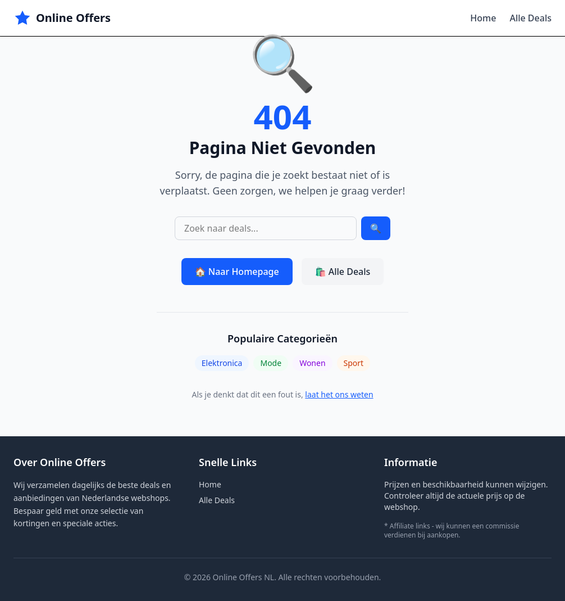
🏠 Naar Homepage (237, 271)
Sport (354, 363)
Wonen (312, 363)
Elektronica (222, 363)
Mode (270, 363)
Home (483, 18)
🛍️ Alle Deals (343, 271)
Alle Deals (530, 18)
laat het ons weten (339, 394)
